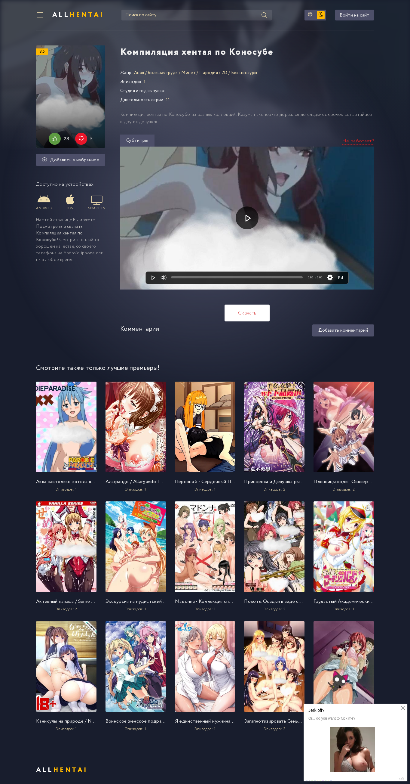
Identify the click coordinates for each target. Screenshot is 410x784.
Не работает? (358, 141)
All (78, 15)
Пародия (208, 73)
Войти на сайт (354, 15)
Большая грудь (163, 73)
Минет (188, 73)
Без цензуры (244, 73)
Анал (139, 73)
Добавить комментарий (343, 330)
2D (225, 73)
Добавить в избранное (70, 159)
